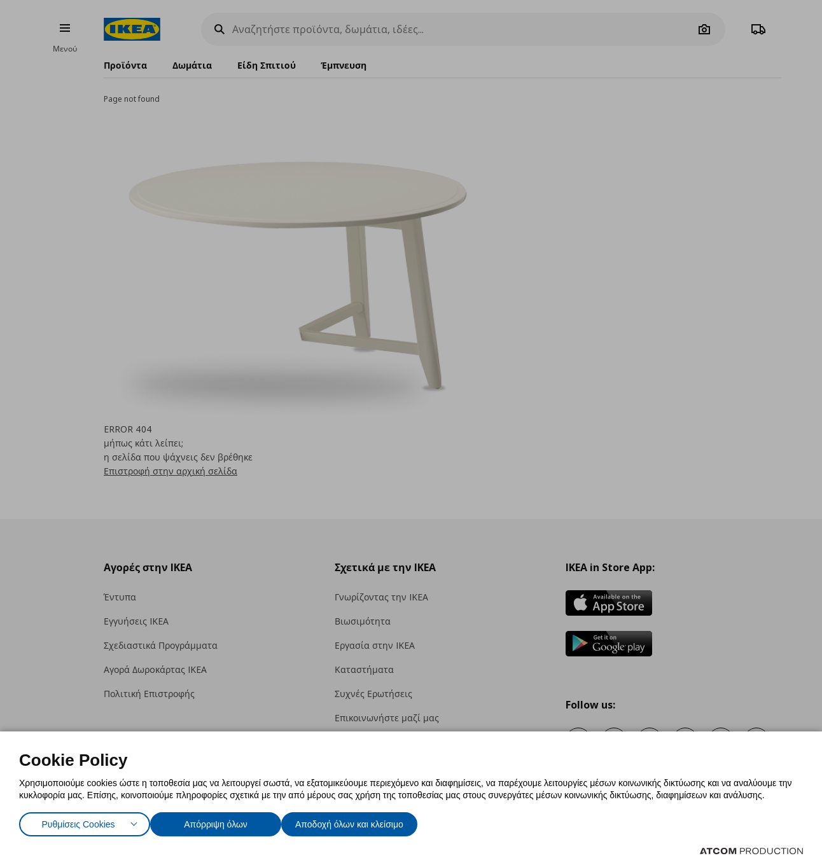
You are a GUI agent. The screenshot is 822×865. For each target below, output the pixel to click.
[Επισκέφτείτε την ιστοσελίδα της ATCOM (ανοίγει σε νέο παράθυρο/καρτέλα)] (751, 851)
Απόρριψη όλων (222, 821)
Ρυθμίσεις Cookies (78, 821)
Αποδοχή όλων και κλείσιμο (369, 821)
